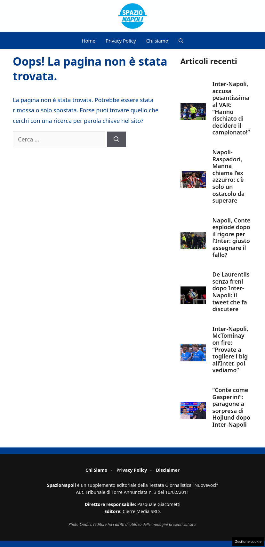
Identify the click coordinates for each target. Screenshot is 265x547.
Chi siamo (157, 40)
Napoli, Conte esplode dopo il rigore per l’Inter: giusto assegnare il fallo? (232, 237)
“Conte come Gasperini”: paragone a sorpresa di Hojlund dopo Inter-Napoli (232, 407)
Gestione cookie (248, 541)
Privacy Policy (121, 40)
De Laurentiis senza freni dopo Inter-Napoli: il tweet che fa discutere (231, 291)
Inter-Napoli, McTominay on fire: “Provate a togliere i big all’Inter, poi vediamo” (230, 349)
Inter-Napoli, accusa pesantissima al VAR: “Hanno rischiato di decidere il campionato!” (231, 108)
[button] (181, 40)
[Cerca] (116, 139)
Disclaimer (168, 470)
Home (88, 40)
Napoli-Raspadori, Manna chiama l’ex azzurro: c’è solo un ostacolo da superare (229, 176)
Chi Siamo (96, 470)
